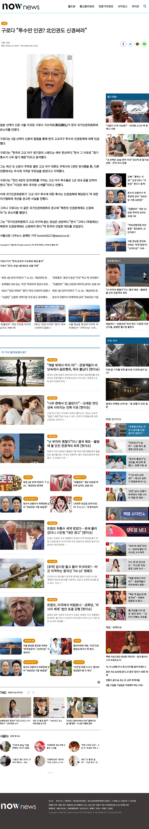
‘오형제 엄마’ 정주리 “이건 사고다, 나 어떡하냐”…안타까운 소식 (46, 722)
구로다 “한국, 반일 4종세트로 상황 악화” (19, 265)
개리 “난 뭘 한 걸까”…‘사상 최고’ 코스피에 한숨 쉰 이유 (79, 722)
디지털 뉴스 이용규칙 (119, 801)
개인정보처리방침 (79, 801)
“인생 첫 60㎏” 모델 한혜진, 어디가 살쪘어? (20, 748)
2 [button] (50, 772)
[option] (46, 712)
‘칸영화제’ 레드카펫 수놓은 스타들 (56, 746)
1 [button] (48, 772)
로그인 (51, 801)
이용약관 (67, 801)
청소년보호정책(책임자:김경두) (99, 801)
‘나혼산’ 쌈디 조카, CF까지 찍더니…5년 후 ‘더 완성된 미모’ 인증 (21, 762)
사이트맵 (132, 801)
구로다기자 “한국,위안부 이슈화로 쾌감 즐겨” (22, 261)
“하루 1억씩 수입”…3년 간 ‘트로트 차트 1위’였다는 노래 (90, 748)
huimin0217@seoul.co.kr (53, 235)
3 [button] (52, 772)
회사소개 (59, 801)
